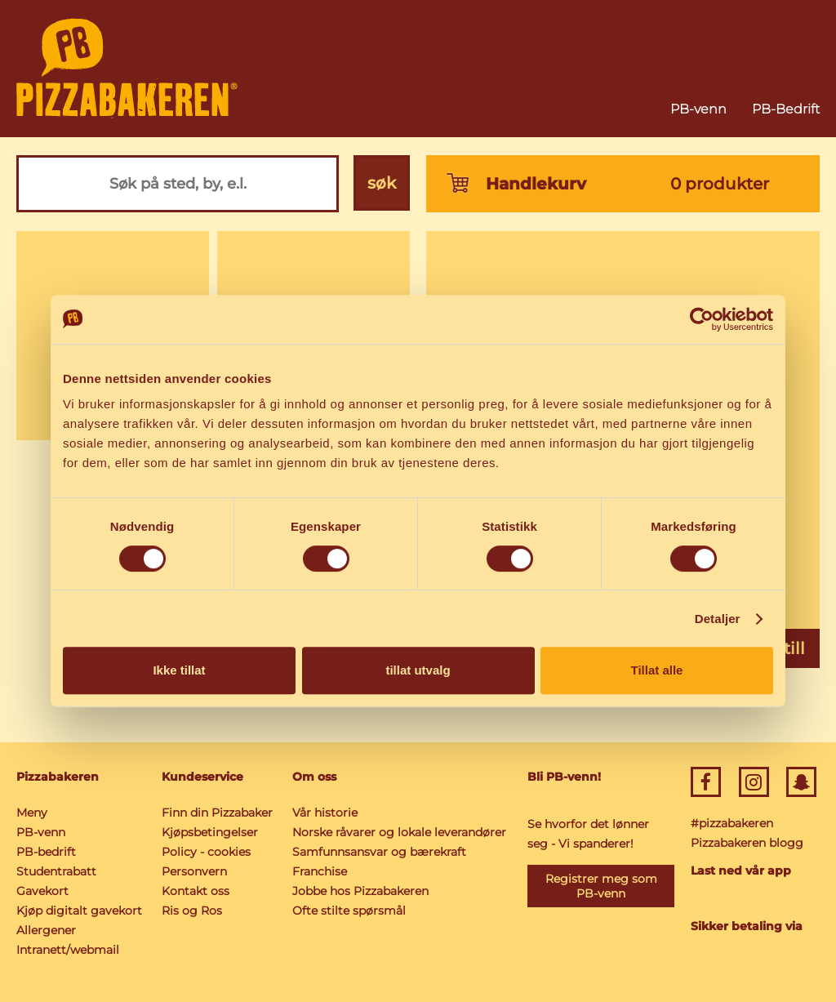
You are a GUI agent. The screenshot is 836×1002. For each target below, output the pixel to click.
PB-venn (698, 109)
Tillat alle (657, 670)
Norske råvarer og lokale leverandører (398, 832)
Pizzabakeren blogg (746, 842)
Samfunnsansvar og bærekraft (378, 851)
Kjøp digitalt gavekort (79, 910)
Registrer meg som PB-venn (600, 886)
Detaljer (717, 619)
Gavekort (42, 891)
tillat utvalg (417, 670)
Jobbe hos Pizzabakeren (359, 891)
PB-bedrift (46, 851)
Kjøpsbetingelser (210, 832)
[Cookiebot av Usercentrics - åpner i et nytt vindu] (701, 319)
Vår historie (324, 812)
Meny (31, 812)
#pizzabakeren (731, 823)
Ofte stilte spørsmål (348, 910)
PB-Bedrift (786, 109)
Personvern (194, 871)
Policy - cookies (206, 851)
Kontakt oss (195, 891)
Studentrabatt (56, 871)
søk (381, 184)
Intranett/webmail (67, 949)
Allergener (46, 930)
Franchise (318, 871)
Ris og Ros (192, 910)
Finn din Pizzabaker (217, 812)
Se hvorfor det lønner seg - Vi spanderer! (587, 834)
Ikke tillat (179, 670)
